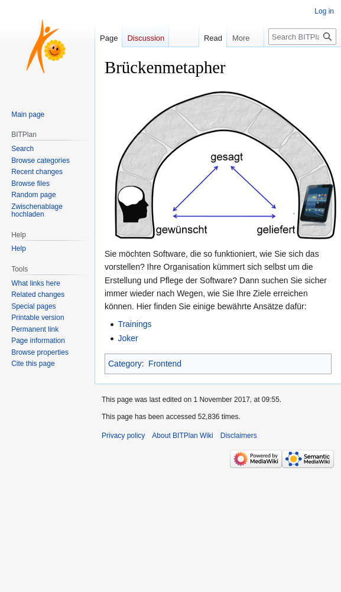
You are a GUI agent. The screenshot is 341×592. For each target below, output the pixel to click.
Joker (128, 338)
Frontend (164, 363)
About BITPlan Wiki (182, 435)
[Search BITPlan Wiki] (302, 36)
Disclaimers (238, 435)
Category (125, 363)
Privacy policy (123, 435)
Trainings (134, 324)
